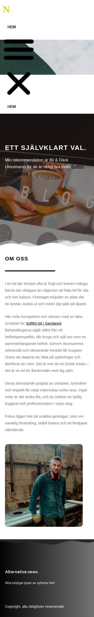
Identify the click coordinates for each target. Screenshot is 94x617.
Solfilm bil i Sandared (43, 323)
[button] (19, 67)
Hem (12, 27)
